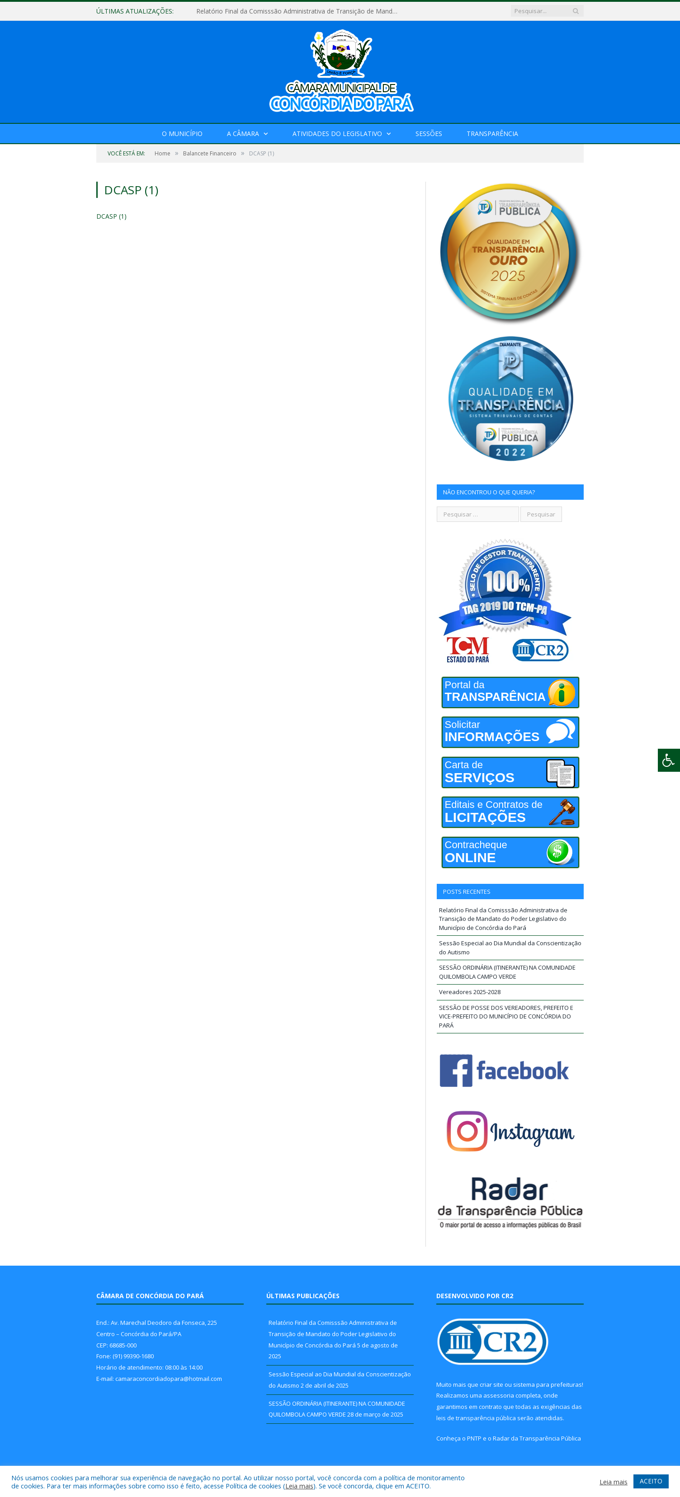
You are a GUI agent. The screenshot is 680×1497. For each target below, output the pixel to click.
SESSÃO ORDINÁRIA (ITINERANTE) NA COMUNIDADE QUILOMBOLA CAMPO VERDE (507, 972)
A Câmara (243, 133)
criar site (491, 1384)
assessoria (498, 1395)
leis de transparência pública (476, 1418)
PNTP (474, 1438)
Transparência (492, 133)
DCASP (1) (111, 216)
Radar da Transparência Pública (537, 1438)
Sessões (429, 133)
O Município (182, 133)
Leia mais (299, 1485)
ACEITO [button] (651, 1481)
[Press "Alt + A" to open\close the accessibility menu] (669, 760)
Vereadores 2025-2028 (470, 992)
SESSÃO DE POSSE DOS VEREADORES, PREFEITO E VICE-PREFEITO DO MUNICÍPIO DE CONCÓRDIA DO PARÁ (506, 1016)
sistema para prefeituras (547, 1384)
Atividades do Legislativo (337, 133)
